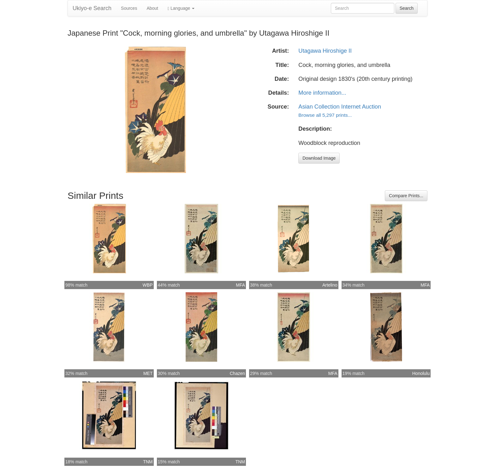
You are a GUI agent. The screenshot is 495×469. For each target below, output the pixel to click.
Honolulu (421, 373)
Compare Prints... (406, 195)
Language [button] (181, 8)
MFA (240, 285)
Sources (129, 8)
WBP (148, 285)
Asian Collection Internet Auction (339, 107)
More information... (322, 93)
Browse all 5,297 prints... (325, 115)
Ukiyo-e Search (92, 8)
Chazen (237, 373)
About (152, 8)
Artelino (329, 285)
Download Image (319, 158)
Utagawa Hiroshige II (325, 51)
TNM (147, 461)
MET (148, 373)
